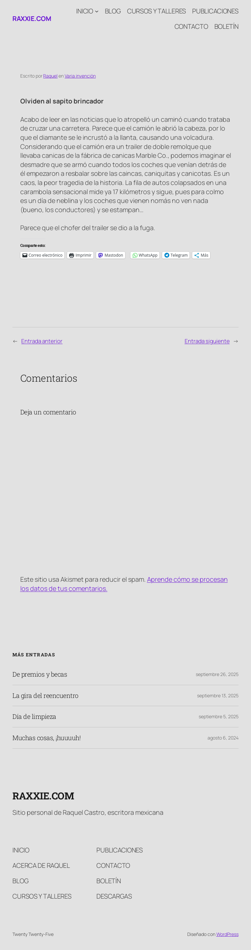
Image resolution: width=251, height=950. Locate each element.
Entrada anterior (41, 341)
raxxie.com (31, 18)
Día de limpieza (34, 717)
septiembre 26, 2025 (217, 674)
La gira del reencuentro (45, 696)
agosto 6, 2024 (223, 738)
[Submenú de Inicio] (97, 11)
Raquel (50, 76)
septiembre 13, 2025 (218, 695)
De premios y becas (39, 674)
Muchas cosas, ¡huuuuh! (46, 738)
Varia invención (80, 76)
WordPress (227, 934)
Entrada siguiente (207, 341)
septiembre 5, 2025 (219, 716)
